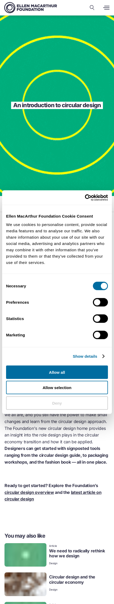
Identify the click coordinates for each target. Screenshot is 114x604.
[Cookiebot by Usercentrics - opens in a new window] (85, 197)
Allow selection (56, 387)
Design (53, 563)
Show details (85, 356)
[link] (56, 555)
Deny (57, 403)
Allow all (57, 372)
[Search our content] (92, 7)
